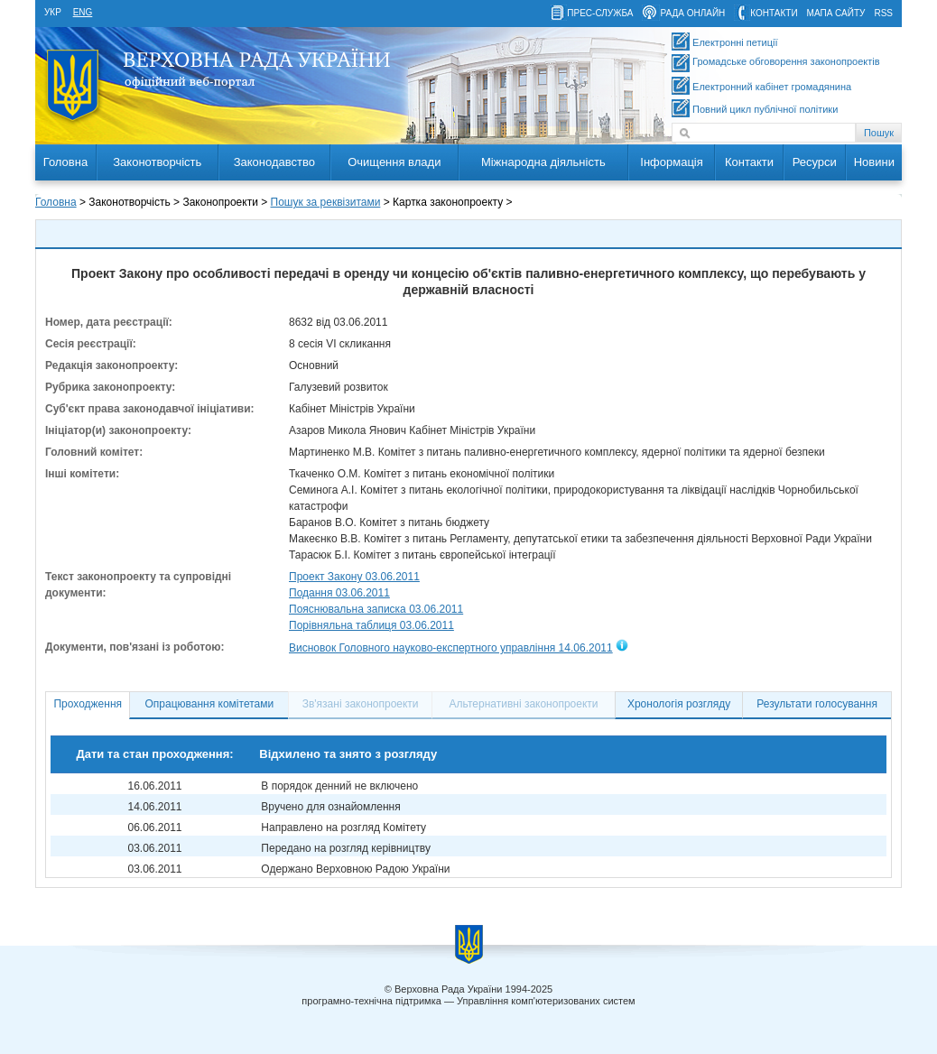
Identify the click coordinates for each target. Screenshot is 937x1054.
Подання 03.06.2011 (339, 593)
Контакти (749, 162)
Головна (65, 162)
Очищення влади (394, 162)
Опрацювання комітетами (209, 704)
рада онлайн (692, 13)
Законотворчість (157, 162)
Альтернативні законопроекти (524, 704)
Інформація (671, 162)
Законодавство (274, 162)
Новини (874, 162)
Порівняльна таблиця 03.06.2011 (371, 625)
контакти (773, 13)
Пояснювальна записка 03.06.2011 (376, 609)
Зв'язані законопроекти (360, 704)
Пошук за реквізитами (326, 202)
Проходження (87, 704)
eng (83, 12)
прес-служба (600, 13)
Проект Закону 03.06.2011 (354, 576)
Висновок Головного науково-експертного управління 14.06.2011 (451, 648)
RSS (883, 13)
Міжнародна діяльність (543, 162)
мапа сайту (836, 13)
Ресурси (815, 162)
